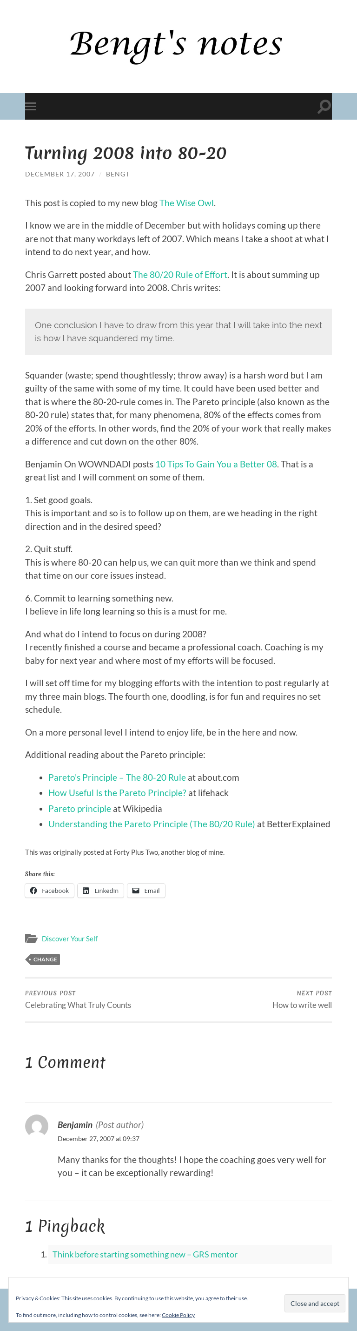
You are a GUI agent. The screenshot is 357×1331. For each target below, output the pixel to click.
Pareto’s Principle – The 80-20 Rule (117, 777)
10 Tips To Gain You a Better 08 (216, 464)
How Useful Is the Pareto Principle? (117, 792)
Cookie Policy (178, 1314)
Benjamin (75, 1124)
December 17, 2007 (60, 174)
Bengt (118, 174)
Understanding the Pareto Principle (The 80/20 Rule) (151, 823)
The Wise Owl (186, 202)
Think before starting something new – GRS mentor (145, 1254)
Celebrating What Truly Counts (78, 999)
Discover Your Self (70, 938)
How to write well (302, 999)
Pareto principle (79, 808)
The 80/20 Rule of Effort (180, 274)
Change (45, 959)
